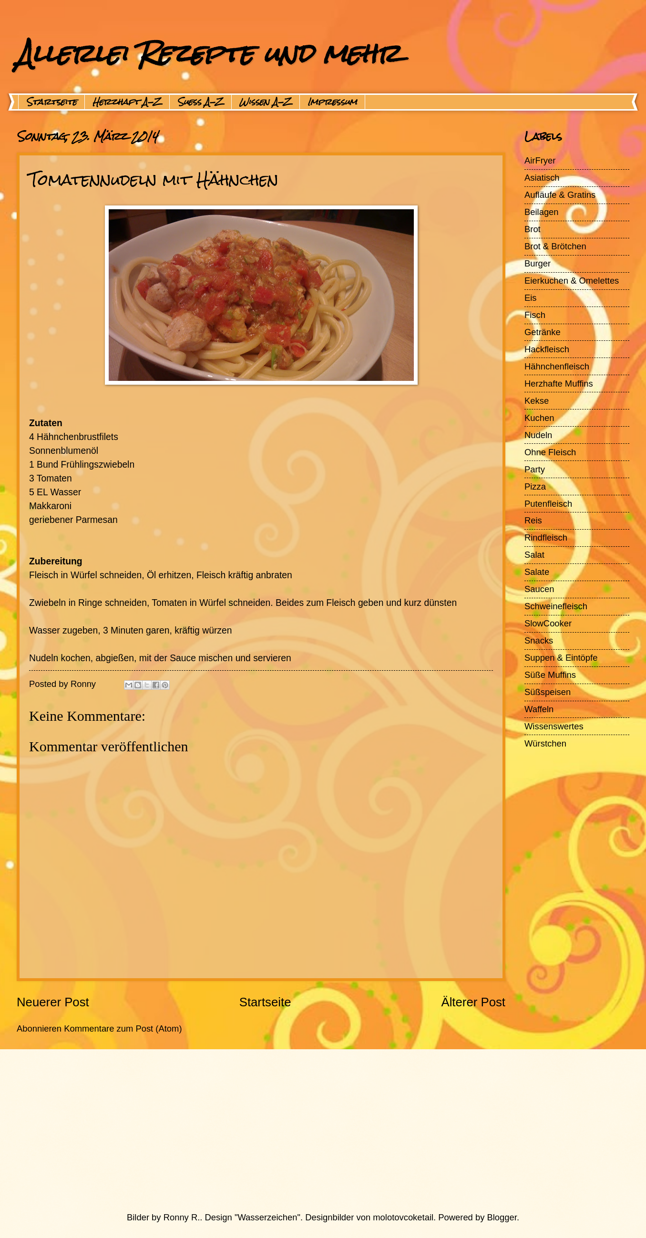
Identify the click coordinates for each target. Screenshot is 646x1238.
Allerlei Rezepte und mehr (208, 53)
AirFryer (539, 160)
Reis (533, 520)
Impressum (332, 102)
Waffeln (539, 709)
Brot (532, 229)
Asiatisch (542, 178)
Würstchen (545, 743)
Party (534, 469)
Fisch (534, 315)
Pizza (535, 486)
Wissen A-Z (265, 102)
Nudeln (538, 435)
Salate (536, 572)
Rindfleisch (545, 537)
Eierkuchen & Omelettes (571, 281)
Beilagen (541, 212)
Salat (534, 555)
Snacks (538, 640)
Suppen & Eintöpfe (560, 658)
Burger (537, 263)
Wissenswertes (554, 726)
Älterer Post (473, 1002)
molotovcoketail (403, 1217)
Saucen (539, 589)
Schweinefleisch (555, 606)
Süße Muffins (550, 675)
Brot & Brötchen (555, 246)
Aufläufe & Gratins (559, 195)
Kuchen (539, 418)
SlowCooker (548, 623)
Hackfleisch (546, 349)
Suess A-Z (200, 102)
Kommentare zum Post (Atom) (123, 1028)
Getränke (542, 332)
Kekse (536, 401)
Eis (530, 298)
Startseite (51, 102)
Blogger (502, 1217)
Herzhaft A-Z (127, 102)
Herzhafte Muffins (558, 384)
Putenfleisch (548, 504)
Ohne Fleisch (550, 452)
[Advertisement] (300, 1130)
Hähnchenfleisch (556, 366)
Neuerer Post (53, 1002)
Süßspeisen (547, 692)
